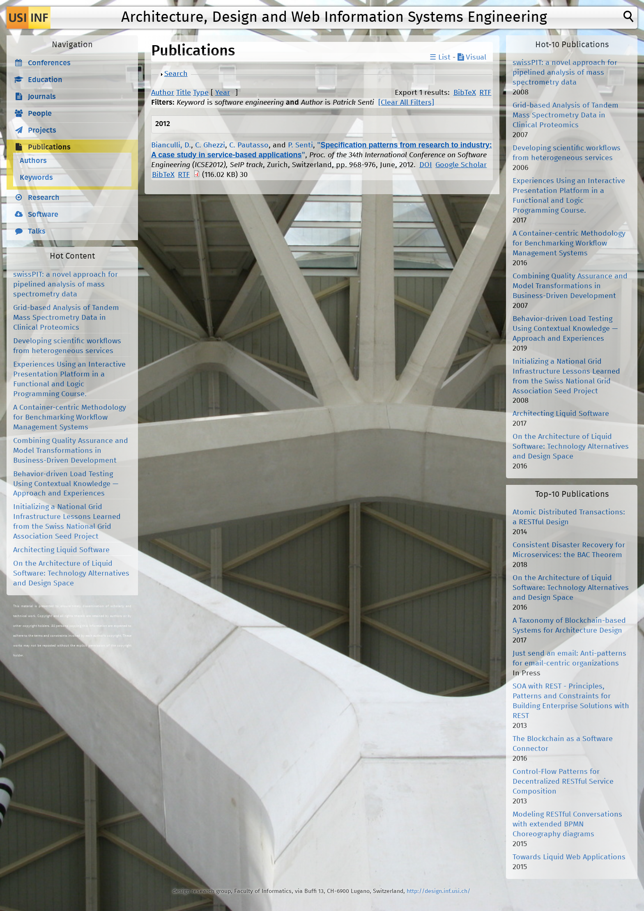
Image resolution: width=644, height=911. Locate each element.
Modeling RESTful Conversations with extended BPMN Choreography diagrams (567, 824)
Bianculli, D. (171, 145)
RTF (485, 92)
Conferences (49, 63)
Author (162, 92)
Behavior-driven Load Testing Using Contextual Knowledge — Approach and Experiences (65, 484)
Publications (49, 147)
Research (44, 198)
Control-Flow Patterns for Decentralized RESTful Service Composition (563, 781)
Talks (37, 231)
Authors (33, 161)
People (40, 113)
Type (201, 92)
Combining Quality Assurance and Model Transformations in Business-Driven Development (70, 450)
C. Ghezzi (210, 145)
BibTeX (464, 92)
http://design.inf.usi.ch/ (438, 891)
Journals (42, 97)
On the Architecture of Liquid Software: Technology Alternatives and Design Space (71, 573)
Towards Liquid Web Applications (569, 857)
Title (183, 92)
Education (45, 80)
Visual (472, 57)
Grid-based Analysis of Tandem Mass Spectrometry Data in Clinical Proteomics (66, 317)
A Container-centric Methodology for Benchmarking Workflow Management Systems (69, 417)
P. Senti (300, 145)
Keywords (36, 177)
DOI (425, 165)
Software (43, 214)
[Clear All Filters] (406, 102)
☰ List (440, 57)
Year (222, 92)
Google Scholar (461, 165)
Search (176, 74)
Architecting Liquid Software (61, 550)
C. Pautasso (249, 145)
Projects (42, 130)
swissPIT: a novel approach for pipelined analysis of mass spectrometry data (65, 284)
